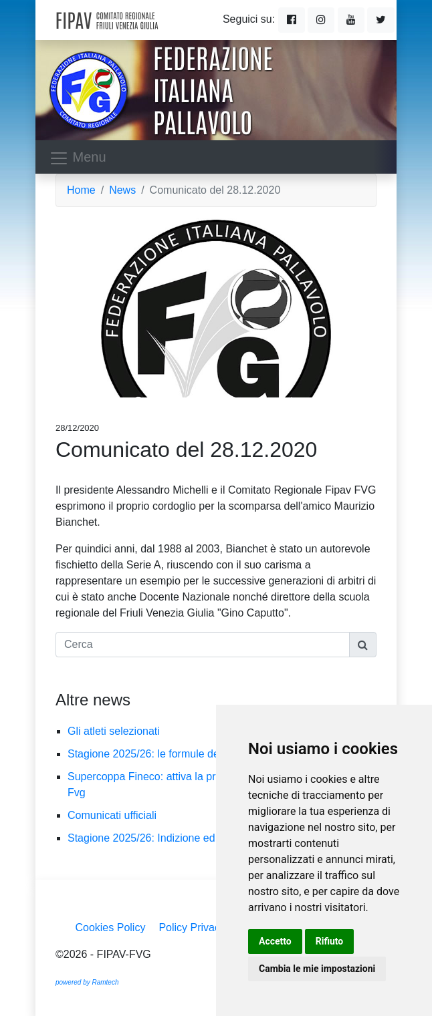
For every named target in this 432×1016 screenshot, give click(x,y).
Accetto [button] (275, 941)
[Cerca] (203, 644)
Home (81, 190)
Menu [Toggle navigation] (77, 158)
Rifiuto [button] (330, 941)
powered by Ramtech (87, 982)
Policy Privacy (191, 927)
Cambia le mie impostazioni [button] (317, 968)
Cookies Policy (110, 927)
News (122, 190)
